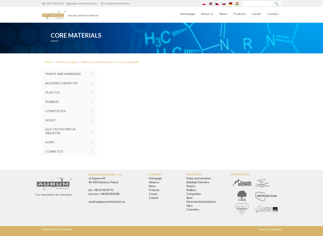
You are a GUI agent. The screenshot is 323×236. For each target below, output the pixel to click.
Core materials (129, 62)
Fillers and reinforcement (98, 62)
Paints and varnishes (69, 73)
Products (239, 14)
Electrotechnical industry (69, 131)
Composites (69, 110)
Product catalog (66, 62)
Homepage (187, 14)
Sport (69, 120)
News (223, 14)
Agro (69, 141)
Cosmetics (69, 151)
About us (207, 14)
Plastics (69, 92)
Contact (272, 14)
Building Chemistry (69, 82)
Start (48, 62)
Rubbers (69, 101)
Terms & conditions (270, 229)
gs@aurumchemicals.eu (83, 3)
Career (256, 14)
